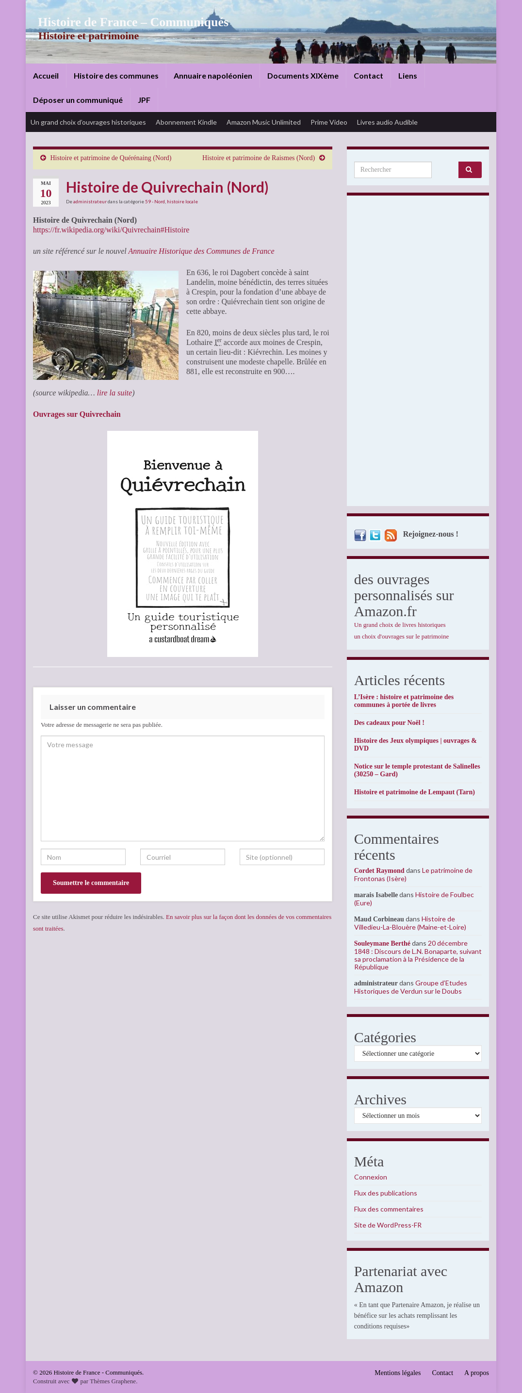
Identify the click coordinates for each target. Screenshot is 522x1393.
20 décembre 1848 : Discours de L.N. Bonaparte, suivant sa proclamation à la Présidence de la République (418, 955)
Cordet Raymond (379, 870)
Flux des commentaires (389, 1209)
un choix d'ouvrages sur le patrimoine (401, 636)
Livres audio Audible (387, 122)
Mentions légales (398, 1373)
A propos (476, 1373)
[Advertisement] (418, 353)
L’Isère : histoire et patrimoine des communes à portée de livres (404, 700)
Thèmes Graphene (113, 1381)
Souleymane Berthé (382, 943)
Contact (368, 75)
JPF (144, 99)
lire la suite (114, 393)
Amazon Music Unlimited (264, 122)
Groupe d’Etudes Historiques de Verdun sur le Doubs (410, 987)
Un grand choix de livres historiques (400, 624)
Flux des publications (385, 1193)
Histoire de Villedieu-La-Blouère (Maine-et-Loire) (410, 923)
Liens (407, 75)
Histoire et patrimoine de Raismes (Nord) (258, 158)
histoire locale (182, 201)
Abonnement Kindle (186, 122)
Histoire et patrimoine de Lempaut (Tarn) (414, 792)
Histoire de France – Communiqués (125, 22)
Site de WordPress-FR (388, 1225)
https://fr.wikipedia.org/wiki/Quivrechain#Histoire (111, 230)
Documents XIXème (303, 75)
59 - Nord (155, 201)
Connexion (370, 1177)
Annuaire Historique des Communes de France (201, 251)
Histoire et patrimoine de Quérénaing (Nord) (111, 158)
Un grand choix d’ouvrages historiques (88, 122)
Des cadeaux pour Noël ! (389, 722)
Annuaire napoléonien (213, 75)
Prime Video (328, 122)
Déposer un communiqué (78, 99)
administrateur (90, 201)
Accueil (46, 75)
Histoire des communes (116, 75)
